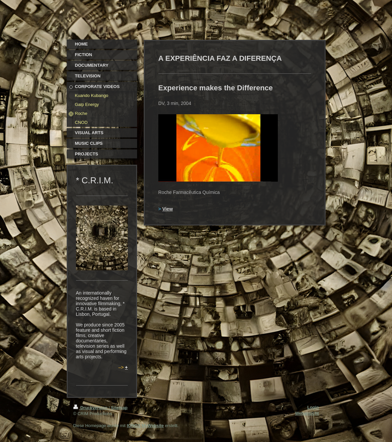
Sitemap (119, 407)
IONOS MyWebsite (145, 425)
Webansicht (307, 413)
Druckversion (91, 407)
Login (313, 407)
